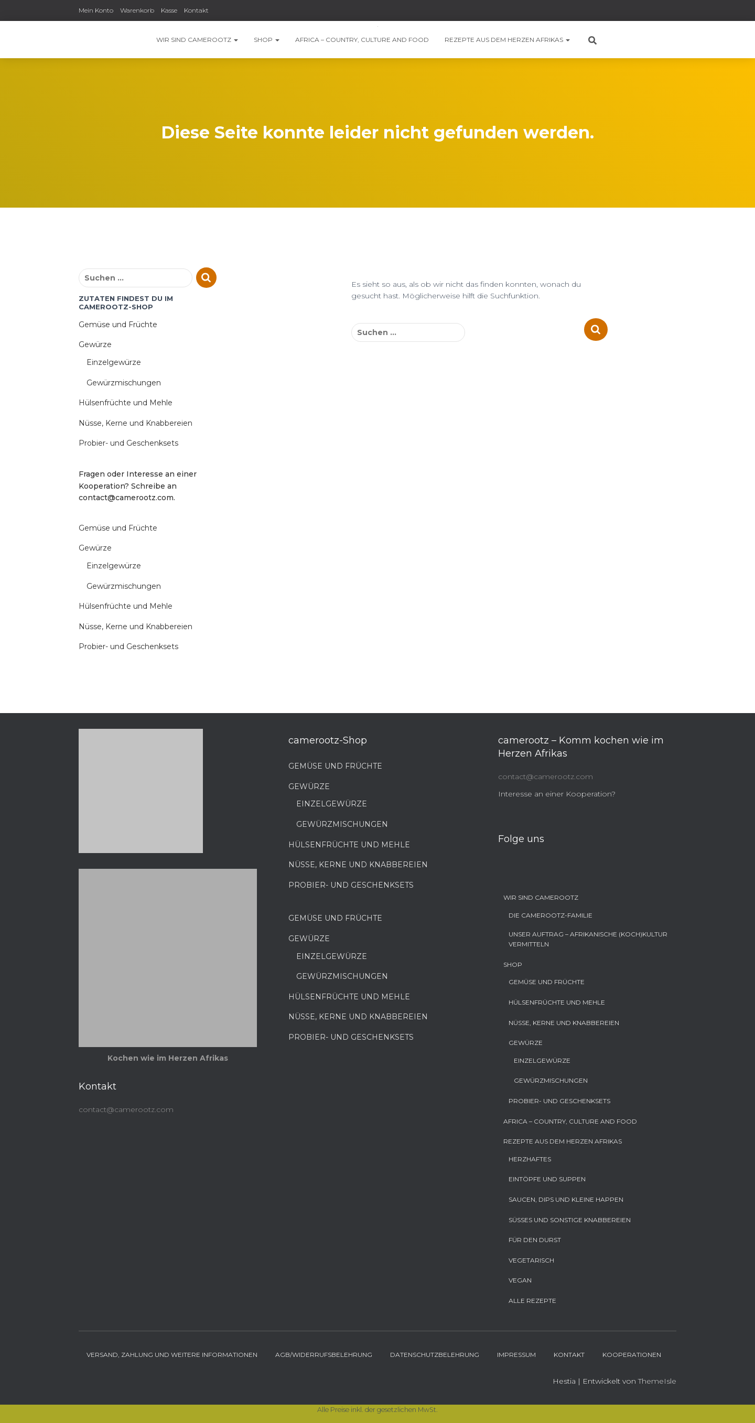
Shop (266, 40)
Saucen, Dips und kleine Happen (566, 1199)
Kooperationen (631, 1355)
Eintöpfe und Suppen (547, 1179)
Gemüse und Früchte (118, 324)
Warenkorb (137, 10)
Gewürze (95, 344)
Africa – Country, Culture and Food (362, 40)
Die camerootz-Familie (550, 915)
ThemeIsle (657, 1381)
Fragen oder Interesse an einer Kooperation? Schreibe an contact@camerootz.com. (138, 485)
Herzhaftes (530, 1159)
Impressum (516, 1355)
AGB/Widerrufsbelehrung (323, 1355)
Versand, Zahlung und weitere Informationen (172, 1355)
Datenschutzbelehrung (434, 1355)
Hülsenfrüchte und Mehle (125, 402)
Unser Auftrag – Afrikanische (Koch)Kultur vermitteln (588, 939)
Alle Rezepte (532, 1301)
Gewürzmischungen (124, 382)
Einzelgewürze (114, 362)
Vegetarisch (531, 1260)
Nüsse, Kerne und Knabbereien (135, 423)
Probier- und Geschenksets (128, 443)
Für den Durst (535, 1240)
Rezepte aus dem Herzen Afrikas (507, 40)
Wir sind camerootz (197, 40)
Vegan (520, 1280)
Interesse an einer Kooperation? (557, 794)
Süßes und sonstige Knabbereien (570, 1220)
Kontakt (196, 10)
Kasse (169, 10)
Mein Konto (96, 10)
